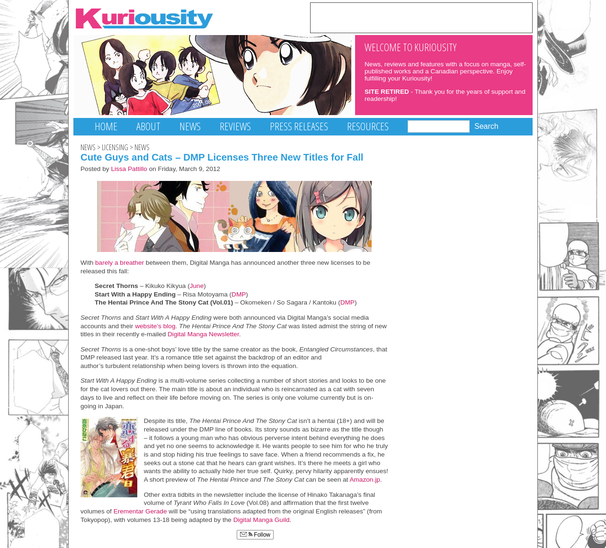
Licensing (115, 147)
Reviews (235, 126)
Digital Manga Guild (261, 519)
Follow (255, 534)
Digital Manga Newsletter (203, 334)
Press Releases (299, 126)
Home (106, 126)
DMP (239, 294)
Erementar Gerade (140, 511)
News (190, 126)
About (148, 126)
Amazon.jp (364, 479)
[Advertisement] (421, 17)
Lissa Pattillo (129, 168)
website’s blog (155, 326)
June (197, 285)
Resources (368, 126)
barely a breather (119, 262)
